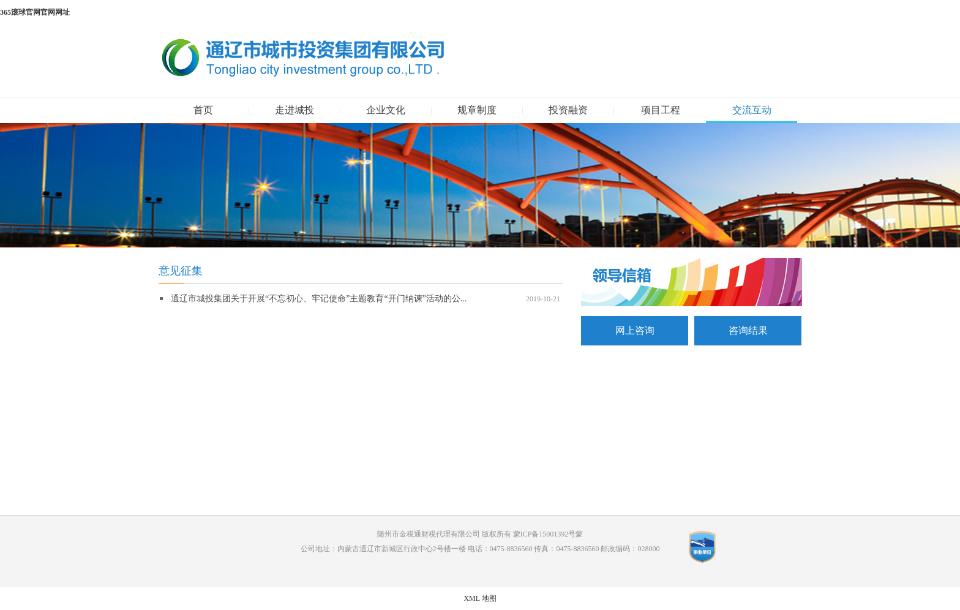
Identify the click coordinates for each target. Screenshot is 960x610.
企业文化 (385, 110)
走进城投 (294, 110)
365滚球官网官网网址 (35, 12)
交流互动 (751, 110)
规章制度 (477, 110)
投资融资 (568, 110)
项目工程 (660, 110)
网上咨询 (634, 330)
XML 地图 (479, 598)
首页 (203, 110)
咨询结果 (748, 330)
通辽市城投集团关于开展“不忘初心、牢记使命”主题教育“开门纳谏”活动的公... (319, 298)
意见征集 (181, 271)
